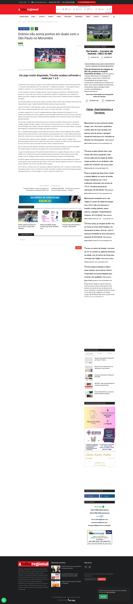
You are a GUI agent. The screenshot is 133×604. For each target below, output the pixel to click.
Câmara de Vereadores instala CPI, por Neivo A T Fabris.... (104, 359)
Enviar (78, 247)
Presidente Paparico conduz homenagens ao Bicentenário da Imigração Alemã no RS (36, 189)
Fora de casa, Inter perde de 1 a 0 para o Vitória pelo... (71, 225)
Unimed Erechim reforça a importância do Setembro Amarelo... (71, 567)
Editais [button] (97, 16)
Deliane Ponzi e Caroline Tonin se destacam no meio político (104, 367)
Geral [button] (88, 16)
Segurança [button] (79, 16)
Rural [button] (33, 16)
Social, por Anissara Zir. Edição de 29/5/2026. (104, 375)
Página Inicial (24, 16)
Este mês (99, 353)
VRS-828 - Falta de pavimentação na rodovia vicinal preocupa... (105, 384)
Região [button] (51, 16)
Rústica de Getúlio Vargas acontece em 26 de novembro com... (49, 226)
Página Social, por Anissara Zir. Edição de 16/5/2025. (71, 582)
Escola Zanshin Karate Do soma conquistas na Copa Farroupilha (69, 574)
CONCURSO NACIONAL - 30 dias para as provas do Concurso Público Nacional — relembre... (65, 189)
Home (19, 21)
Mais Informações (110, 592)
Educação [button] (68, 16)
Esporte (24, 21)
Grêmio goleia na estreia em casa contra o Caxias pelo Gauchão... (27, 226)
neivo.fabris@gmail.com (39, 2)
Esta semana (89, 353)
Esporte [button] (42, 16)
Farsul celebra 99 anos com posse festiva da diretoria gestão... (104, 392)
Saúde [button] (59, 16)
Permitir (103, 596)
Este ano (109, 353)
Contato (105, 16)
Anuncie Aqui (22, 2)
